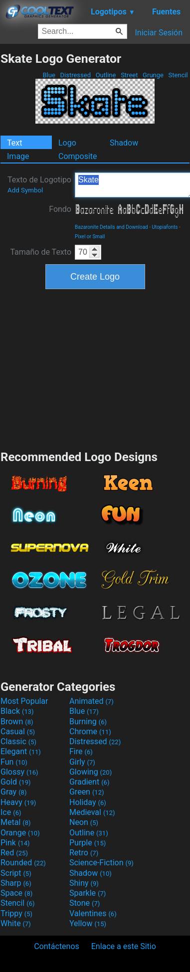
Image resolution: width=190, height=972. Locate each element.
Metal (15, 822)
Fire (81, 751)
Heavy (18, 802)
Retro (83, 852)
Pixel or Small (90, 236)
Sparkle (87, 893)
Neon (83, 822)
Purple (87, 842)
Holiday (87, 802)
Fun (13, 762)
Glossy (19, 772)
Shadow (124, 143)
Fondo (60, 209)
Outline (105, 75)
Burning (88, 721)
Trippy (16, 913)
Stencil (178, 75)
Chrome (90, 731)
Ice (10, 812)
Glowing (90, 772)
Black (17, 711)
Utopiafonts (165, 227)
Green (86, 792)
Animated (91, 701)
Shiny (84, 883)
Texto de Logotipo (39, 184)
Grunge (153, 75)
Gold (15, 782)
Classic (18, 741)
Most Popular (24, 701)
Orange (20, 832)
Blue (49, 75)
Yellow (87, 923)
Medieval (92, 812)
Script (15, 873)
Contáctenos (56, 946)
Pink (15, 842)
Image (18, 156)
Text (14, 143)
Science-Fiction (101, 862)
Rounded (23, 862)
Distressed (75, 75)
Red (14, 852)
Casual (17, 731)
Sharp (15, 883)
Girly (82, 762)
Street (129, 75)
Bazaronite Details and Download (111, 227)
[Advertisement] (95, 368)
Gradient (89, 782)
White (15, 923)
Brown (16, 721)
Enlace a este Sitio (123, 946)
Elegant (20, 751)
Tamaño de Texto (40, 252)
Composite (77, 156)
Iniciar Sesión (159, 32)
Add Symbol (25, 190)
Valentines (93, 913)
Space (16, 893)
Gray (13, 792)
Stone (84, 903)
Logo (67, 143)
